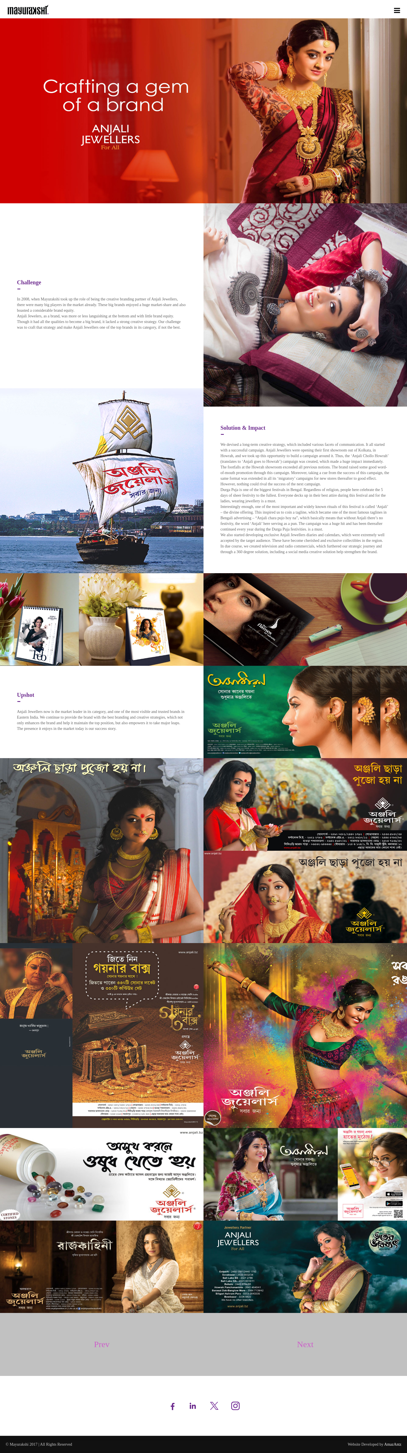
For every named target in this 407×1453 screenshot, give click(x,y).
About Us (304, 10)
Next (305, 1344)
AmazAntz (392, 1444)
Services (326, 10)
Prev (102, 1344)
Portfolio (348, 10)
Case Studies (372, 10)
